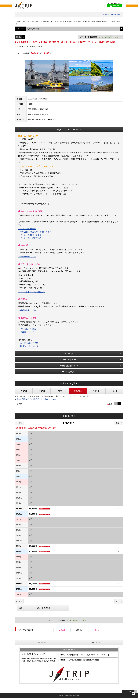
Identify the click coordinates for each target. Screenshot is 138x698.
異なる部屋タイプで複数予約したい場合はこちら (36, 399)
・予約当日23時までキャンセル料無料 (35, 232)
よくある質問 (42, 642)
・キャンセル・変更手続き (30, 238)
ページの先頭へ (130, 691)
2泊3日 (62, 630)
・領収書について (26, 332)
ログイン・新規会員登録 (111, 14)
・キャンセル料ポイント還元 (31, 235)
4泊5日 (96, 630)
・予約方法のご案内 (27, 329)
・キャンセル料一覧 (27, 229)
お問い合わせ (96, 642)
